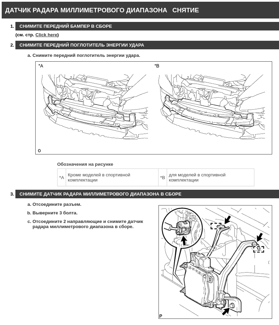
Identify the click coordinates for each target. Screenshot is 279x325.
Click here (47, 34)
